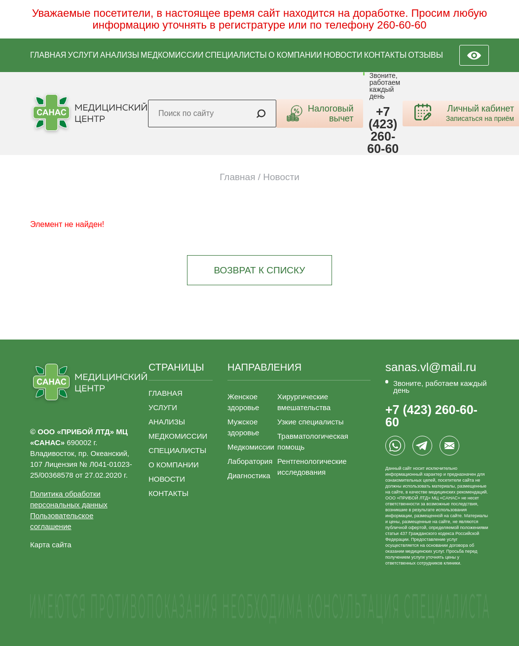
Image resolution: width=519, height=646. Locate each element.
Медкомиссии (250, 447)
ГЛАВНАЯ (48, 55)
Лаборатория (249, 461)
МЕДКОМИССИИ (172, 55)
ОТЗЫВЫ (425, 55)
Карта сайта (51, 544)
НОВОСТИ (343, 55)
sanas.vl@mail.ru (430, 367)
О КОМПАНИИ (295, 55)
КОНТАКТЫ (385, 55)
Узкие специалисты (310, 422)
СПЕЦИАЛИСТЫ (236, 55)
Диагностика (248, 475)
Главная (237, 177)
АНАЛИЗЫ (119, 55)
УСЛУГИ (83, 55)
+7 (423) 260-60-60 (383, 130)
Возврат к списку (259, 270)
